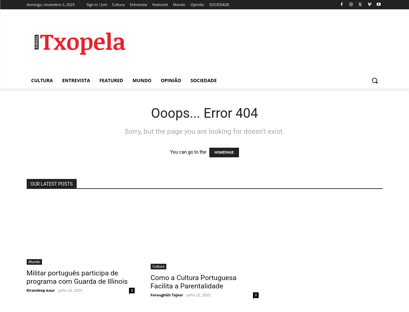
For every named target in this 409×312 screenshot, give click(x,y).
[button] (375, 80)
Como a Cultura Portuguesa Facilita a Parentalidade (194, 282)
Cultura (159, 266)
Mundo (34, 261)
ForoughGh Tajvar (167, 294)
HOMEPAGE (224, 152)
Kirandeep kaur (41, 290)
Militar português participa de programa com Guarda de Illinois (77, 277)
